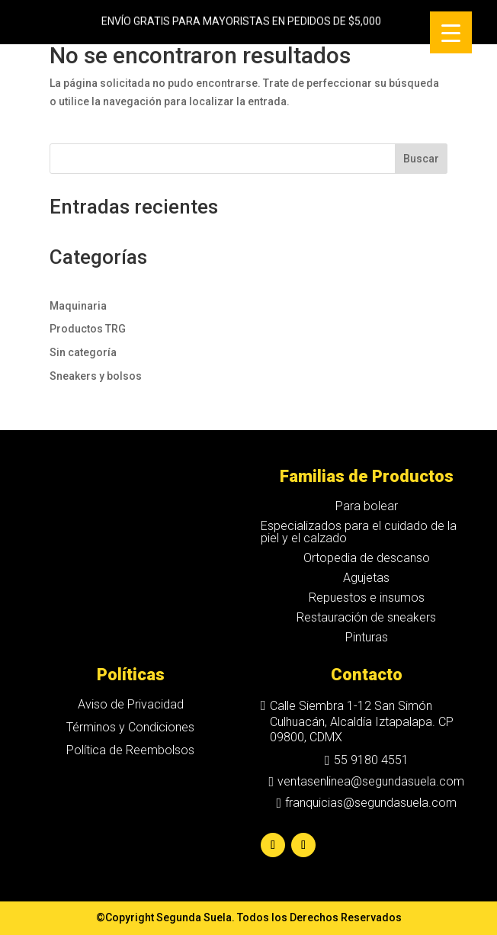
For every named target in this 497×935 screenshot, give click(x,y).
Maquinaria (78, 306)
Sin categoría (83, 352)
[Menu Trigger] (451, 32)
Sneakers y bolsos (96, 376)
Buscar (421, 159)
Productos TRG (88, 329)
